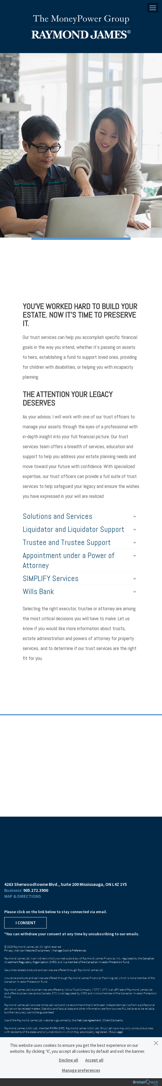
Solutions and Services (79, 516)
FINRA (53, 1028)
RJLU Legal (116, 1032)
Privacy (8, 950)
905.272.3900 (35, 890)
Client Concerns (113, 1020)
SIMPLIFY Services (79, 578)
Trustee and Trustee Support (79, 542)
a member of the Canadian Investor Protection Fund (97, 962)
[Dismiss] (156, 1043)
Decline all (68, 1060)
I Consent (26, 922)
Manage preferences (81, 1070)
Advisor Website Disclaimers (32, 950)
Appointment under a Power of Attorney (79, 560)
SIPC (62, 1028)
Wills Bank (79, 591)
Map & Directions (22, 896)
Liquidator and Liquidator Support (79, 529)
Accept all (94, 1060)
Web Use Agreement (88, 1020)
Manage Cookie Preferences (69, 950)
